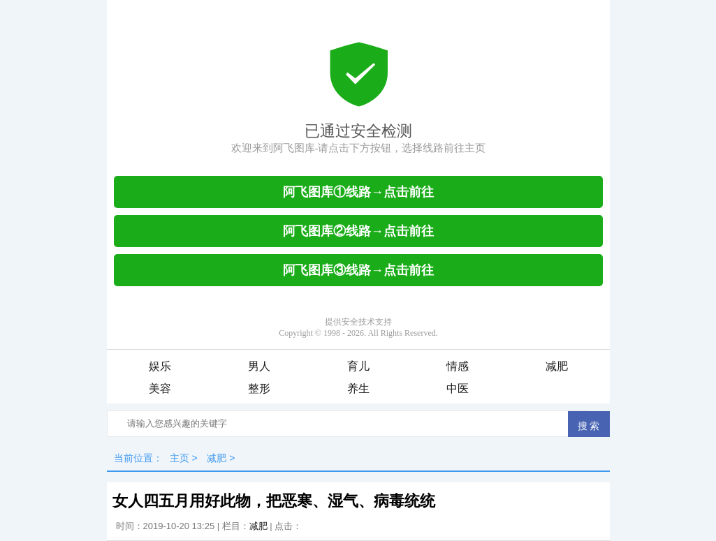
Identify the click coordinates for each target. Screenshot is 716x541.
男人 (259, 366)
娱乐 (160, 366)
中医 (457, 388)
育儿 (358, 366)
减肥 (557, 366)
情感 (457, 366)
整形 (259, 388)
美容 (160, 388)
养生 (358, 388)
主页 (179, 458)
